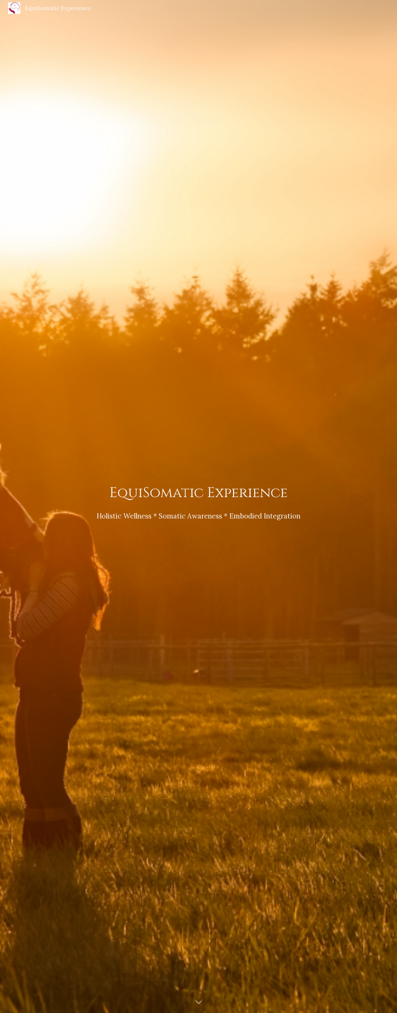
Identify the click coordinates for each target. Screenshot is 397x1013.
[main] (198, 493)
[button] (199, 1003)
